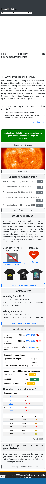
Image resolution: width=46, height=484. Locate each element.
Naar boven (39, 122)
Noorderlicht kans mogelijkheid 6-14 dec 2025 (23, 199)
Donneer (34, 262)
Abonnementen (12, 264)
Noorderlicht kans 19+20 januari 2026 (23, 192)
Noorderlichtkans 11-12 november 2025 (23, 205)
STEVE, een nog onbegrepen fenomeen (23, 181)
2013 (11, 404)
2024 (11, 396)
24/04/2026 (30, 335)
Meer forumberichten (23, 210)
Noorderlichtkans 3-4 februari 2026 (23, 187)
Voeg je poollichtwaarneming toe (23, 466)
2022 (11, 400)
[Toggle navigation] (42, 11)
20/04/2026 (30, 347)
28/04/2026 (30, 341)
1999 (11, 411)
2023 (11, 407)
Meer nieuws (23, 171)
